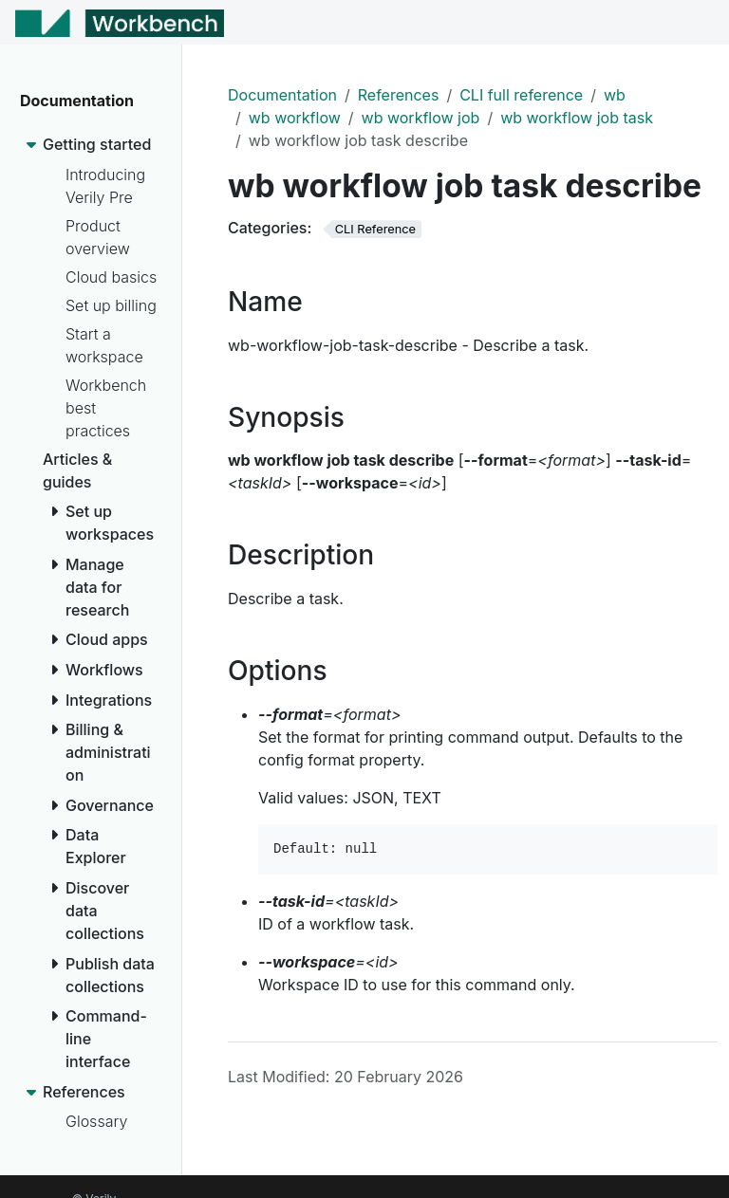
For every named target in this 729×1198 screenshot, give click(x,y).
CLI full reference (521, 94)
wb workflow (295, 117)
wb (615, 94)
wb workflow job (421, 117)
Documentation (282, 94)
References (398, 94)
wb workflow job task (576, 117)
